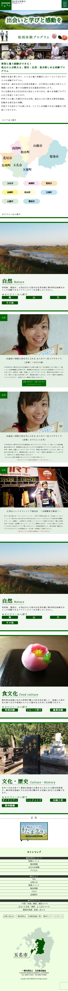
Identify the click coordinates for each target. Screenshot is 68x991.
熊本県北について (34, 858)
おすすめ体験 (34, 867)
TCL (34, 879)
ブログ (34, 891)
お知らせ (34, 882)
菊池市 (31, 201)
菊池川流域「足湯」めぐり (34, 910)
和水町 (27, 192)
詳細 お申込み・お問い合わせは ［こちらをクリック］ (34, 383)
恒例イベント (34, 861)
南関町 (31, 183)
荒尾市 (49, 183)
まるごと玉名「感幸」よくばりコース (34, 907)
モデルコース (34, 901)
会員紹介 (34, 895)
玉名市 (10, 183)
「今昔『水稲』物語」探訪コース (34, 904)
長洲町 (10, 192)
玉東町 (49, 192)
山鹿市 (10, 201)
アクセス (34, 870)
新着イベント (34, 885)
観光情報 (34, 864)
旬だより (34, 876)
